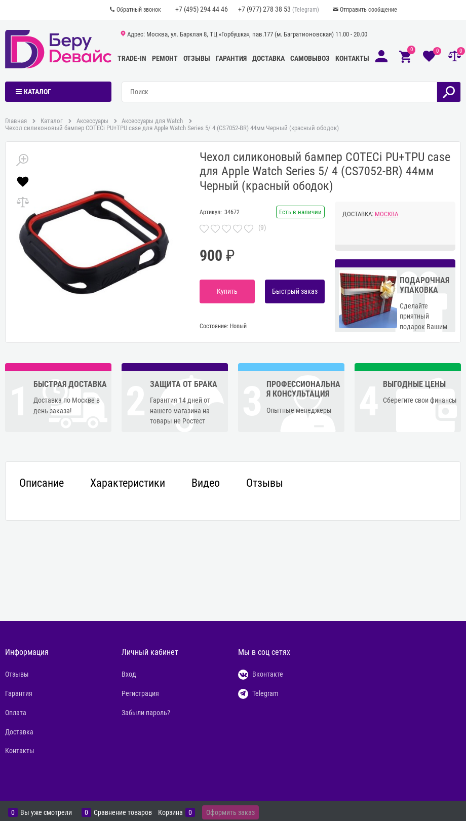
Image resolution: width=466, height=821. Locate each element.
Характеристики (127, 483)
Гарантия (231, 58)
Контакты (352, 58)
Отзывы (196, 58)
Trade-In (132, 58)
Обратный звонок (138, 9)
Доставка (268, 58)
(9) (262, 227)
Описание (41, 483)
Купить (227, 291)
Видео (205, 483)
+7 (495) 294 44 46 (201, 9)
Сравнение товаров (123, 812)
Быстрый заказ (295, 291)
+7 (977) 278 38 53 (264, 9)
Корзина (170, 812)
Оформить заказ (230, 812)
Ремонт (165, 58)
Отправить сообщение (368, 9)
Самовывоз (310, 58)
